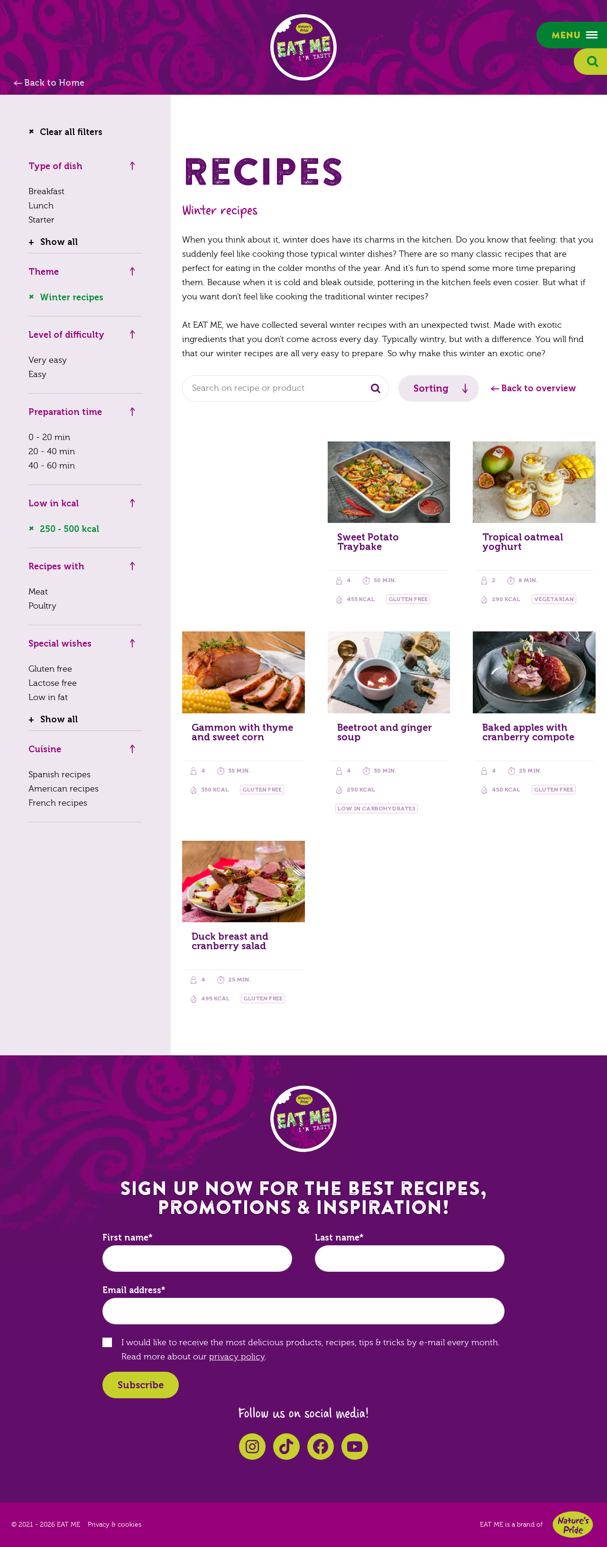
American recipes (63, 789)
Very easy (47, 360)
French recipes (57, 803)
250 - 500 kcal (69, 529)
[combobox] (285, 388)
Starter (41, 220)
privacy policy (237, 1357)
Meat (38, 592)
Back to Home (54, 83)
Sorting (431, 388)
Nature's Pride (573, 1524)
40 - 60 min (51, 466)
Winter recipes (71, 297)
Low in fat (48, 697)
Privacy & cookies (114, 1525)
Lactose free (52, 683)
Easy (37, 374)
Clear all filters (71, 132)
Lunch (41, 206)
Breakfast (46, 192)
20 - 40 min (51, 452)
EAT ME (303, 47)
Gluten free (50, 669)
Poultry (42, 606)
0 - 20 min (49, 437)
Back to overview (538, 388)
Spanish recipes (59, 775)
